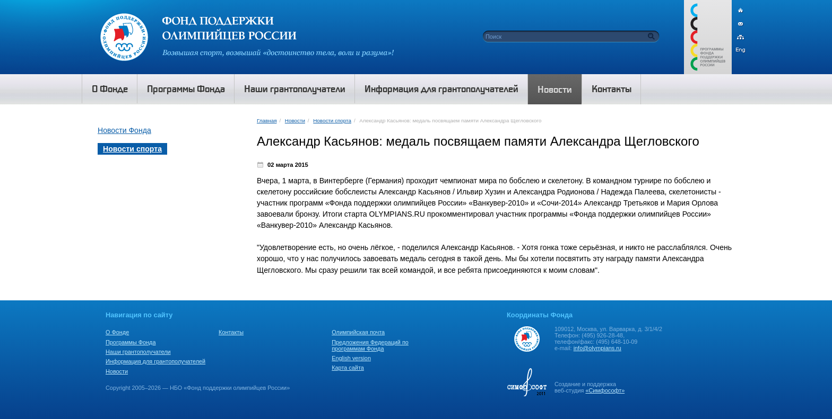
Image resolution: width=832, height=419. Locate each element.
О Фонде (117, 332)
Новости (295, 120)
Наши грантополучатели (138, 352)
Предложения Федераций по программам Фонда (370, 345)
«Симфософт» (605, 390)
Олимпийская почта (358, 332)
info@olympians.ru (597, 348)
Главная (266, 120)
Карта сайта (348, 367)
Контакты (231, 332)
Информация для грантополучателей (155, 361)
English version (351, 358)
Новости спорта (332, 120)
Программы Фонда (130, 342)
